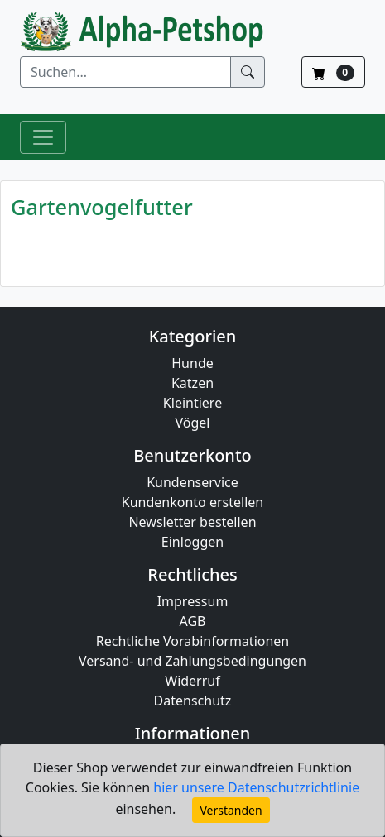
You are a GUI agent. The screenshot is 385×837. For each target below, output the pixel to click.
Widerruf (192, 681)
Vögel (193, 423)
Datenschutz (193, 700)
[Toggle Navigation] (43, 137)
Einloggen (192, 542)
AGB (193, 621)
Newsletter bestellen (192, 522)
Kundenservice (192, 482)
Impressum (193, 601)
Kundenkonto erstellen (192, 502)
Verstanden (231, 810)
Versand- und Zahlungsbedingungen (192, 661)
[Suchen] (125, 72)
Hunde (192, 363)
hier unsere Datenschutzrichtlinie (256, 787)
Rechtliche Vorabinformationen (193, 641)
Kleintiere (192, 403)
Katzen (192, 383)
